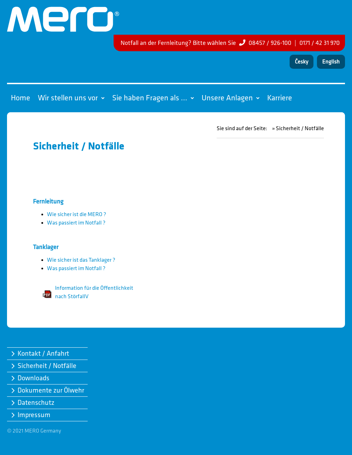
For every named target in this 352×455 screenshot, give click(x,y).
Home (20, 98)
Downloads (33, 378)
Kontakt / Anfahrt (43, 353)
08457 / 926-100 (270, 43)
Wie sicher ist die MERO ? (76, 214)
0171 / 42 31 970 (319, 43)
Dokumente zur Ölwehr (51, 390)
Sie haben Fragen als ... (153, 98)
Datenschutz (36, 403)
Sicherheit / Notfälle (47, 366)
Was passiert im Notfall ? (76, 223)
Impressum (34, 415)
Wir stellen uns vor (71, 98)
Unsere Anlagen (230, 98)
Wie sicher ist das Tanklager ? (81, 260)
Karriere (279, 98)
